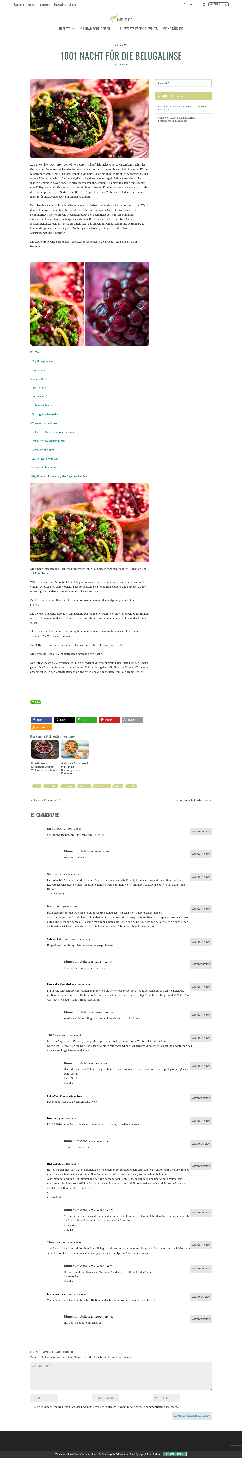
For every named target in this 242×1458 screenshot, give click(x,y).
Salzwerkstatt (56, 965)
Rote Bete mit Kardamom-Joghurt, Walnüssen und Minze (45, 782)
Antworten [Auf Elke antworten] (201, 858)
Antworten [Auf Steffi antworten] (201, 903)
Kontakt (31, 4)
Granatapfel (68, 813)
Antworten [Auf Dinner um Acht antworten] (201, 880)
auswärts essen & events (138, 49)
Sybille (51, 1122)
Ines (49, 1145)
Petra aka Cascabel (59, 1011)
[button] (41, 746)
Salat (38, 813)
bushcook (53, 1320)
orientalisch (51, 813)
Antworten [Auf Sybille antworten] (201, 1125)
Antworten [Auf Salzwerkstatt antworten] (201, 968)
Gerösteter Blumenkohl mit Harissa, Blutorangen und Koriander (75, 784)
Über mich (18, 4)
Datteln (132, 813)
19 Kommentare (121, 91)
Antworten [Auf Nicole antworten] (201, 935)
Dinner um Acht (102, 813)
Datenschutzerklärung (65, 4)
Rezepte (64, 49)
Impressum (44, 4)
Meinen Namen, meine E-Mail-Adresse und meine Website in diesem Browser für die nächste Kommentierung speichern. (106, 1433)
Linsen (119, 813)
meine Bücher (173, 49)
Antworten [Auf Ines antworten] (201, 1147)
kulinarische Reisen (95, 49)
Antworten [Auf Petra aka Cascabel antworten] (201, 1013)
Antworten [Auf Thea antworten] (201, 1064)
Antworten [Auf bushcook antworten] (201, 1323)
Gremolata (84, 813)
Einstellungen (174, 1454)
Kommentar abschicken (192, 1442)
